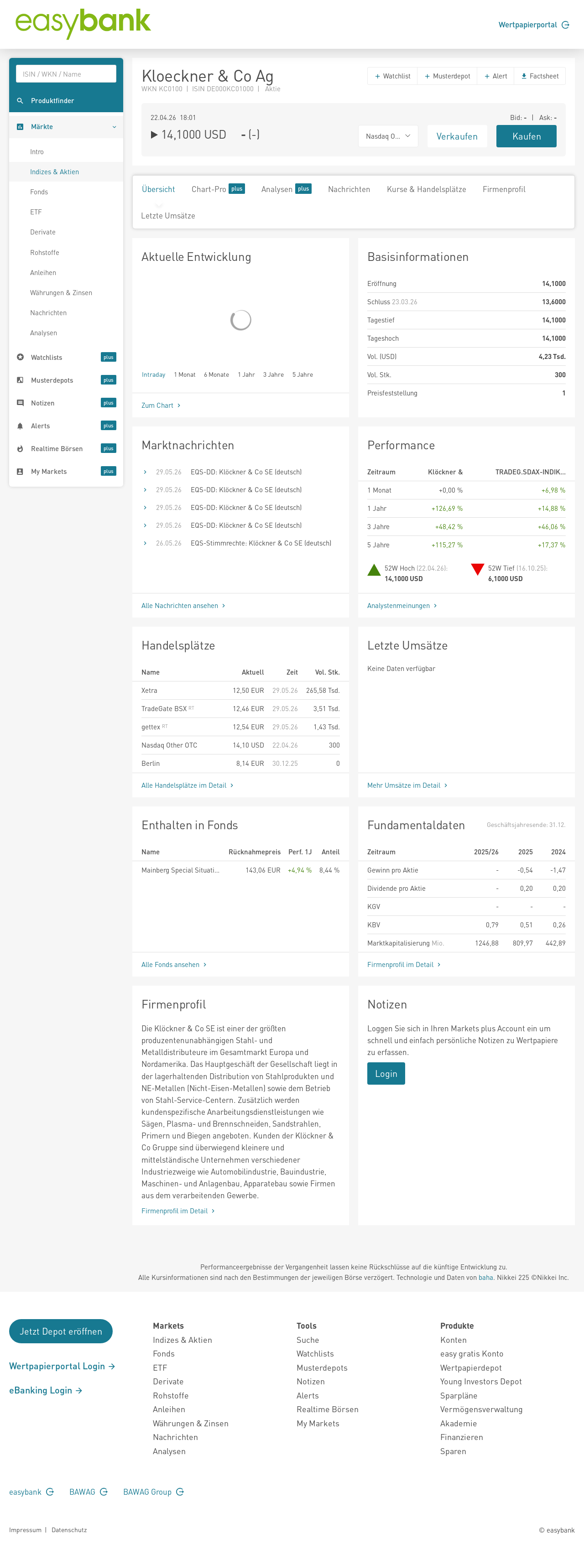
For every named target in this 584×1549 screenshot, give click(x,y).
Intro (37, 151)
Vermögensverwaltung (481, 1408)
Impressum (25, 1529)
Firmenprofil (504, 189)
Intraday (153, 373)
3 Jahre (273, 373)
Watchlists (315, 1353)
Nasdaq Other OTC (169, 744)
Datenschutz (69, 1529)
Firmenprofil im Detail (405, 964)
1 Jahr (246, 373)
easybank (31, 1492)
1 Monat (185, 373)
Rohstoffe (44, 252)
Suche (308, 1339)
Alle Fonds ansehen (175, 964)
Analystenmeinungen (403, 605)
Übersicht (158, 189)
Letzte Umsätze (168, 215)
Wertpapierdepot (471, 1367)
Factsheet (540, 75)
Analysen (43, 332)
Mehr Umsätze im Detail (408, 785)
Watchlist (392, 75)
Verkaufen (457, 136)
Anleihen (43, 272)
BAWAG (88, 1492)
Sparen (453, 1450)
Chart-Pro (218, 188)
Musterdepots (322, 1367)
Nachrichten (48, 312)
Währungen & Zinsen (61, 292)
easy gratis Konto (472, 1353)
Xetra (149, 690)
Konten (453, 1339)
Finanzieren (461, 1436)
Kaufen (526, 136)
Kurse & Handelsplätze (426, 189)
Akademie (458, 1423)
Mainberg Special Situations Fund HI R (181, 869)
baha (486, 1277)
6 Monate (216, 373)
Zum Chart (161, 405)
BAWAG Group (153, 1492)
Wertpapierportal (534, 24)
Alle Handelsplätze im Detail (188, 785)
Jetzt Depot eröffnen (61, 1331)
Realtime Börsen (328, 1408)
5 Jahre (302, 373)
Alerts (308, 1395)
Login (386, 1073)
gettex (154, 726)
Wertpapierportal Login (62, 1366)
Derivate (43, 231)
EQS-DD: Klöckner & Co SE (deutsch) (246, 471)
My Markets (318, 1423)
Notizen (311, 1381)
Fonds (39, 191)
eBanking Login (46, 1390)
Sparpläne (459, 1395)
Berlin (150, 763)
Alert (495, 75)
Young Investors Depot (481, 1381)
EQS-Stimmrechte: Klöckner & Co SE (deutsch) (261, 542)
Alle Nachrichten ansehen (184, 605)
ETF (36, 211)
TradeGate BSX (167, 708)
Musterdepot (447, 75)
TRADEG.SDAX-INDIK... (530, 471)
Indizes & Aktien (54, 171)
